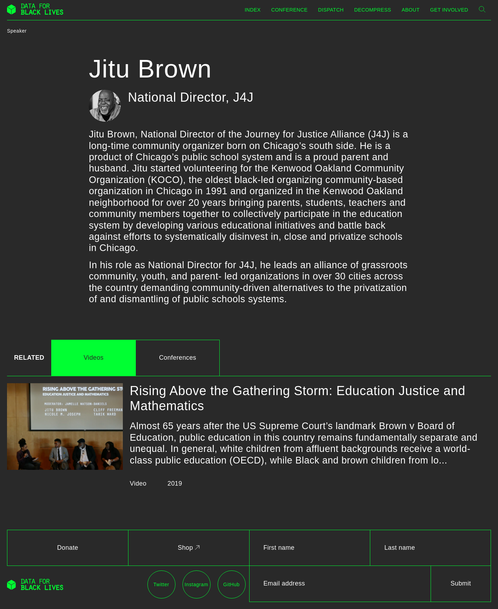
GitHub (231, 584)
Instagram (196, 584)
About (411, 10)
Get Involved (449, 10)
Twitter (161, 584)
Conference (289, 10)
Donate (67, 547)
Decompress (372, 10)
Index (252, 10)
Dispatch (331, 10)
